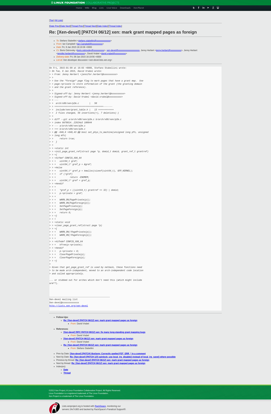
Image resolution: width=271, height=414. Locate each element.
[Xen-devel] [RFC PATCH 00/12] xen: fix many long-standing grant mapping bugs (104, 332)
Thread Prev (77, 26)
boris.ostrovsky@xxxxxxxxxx (90, 50)
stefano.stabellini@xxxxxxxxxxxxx (94, 40)
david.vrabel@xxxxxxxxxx (113, 53)
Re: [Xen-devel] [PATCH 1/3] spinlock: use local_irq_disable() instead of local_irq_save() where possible (123, 357)
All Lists (58, 20)
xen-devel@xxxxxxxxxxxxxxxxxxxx (123, 50)
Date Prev (54, 26)
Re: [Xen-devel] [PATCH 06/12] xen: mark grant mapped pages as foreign (100, 320)
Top (51, 20)
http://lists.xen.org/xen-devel (68, 305)
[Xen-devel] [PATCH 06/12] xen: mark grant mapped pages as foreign (98, 338)
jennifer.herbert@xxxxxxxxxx (71, 53)
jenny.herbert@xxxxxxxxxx (168, 50)
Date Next (65, 26)
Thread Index (115, 26)
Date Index (102, 26)
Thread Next (90, 26)
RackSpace (100, 406)
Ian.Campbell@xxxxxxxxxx (90, 44)
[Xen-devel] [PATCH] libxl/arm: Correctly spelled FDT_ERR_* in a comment (108, 353)
